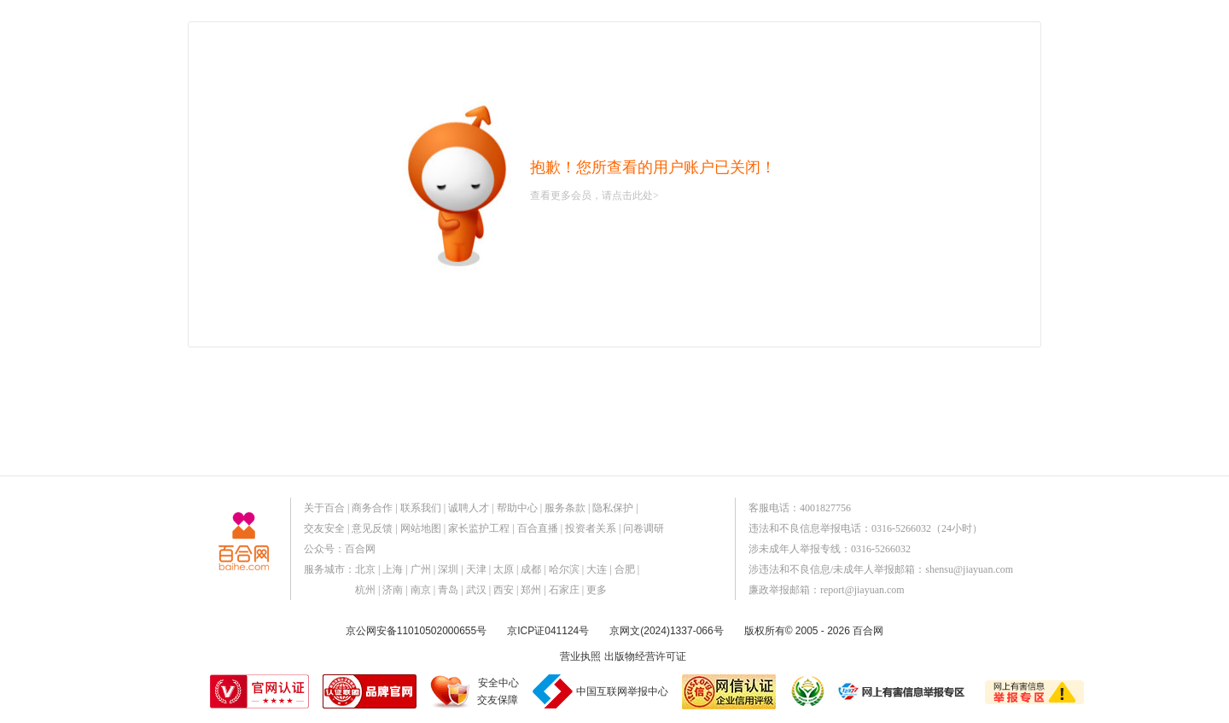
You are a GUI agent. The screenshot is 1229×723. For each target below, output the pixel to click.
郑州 (531, 590)
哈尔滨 (564, 569)
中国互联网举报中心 (622, 691)
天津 (476, 569)
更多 (596, 590)
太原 (503, 569)
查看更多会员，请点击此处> (594, 195)
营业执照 (580, 656)
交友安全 (324, 528)
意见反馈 (372, 528)
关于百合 (324, 508)
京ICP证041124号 (548, 631)
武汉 (476, 590)
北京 (365, 569)
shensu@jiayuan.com (969, 569)
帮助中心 (517, 508)
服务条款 (565, 508)
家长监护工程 (479, 528)
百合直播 (537, 528)
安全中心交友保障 (498, 691)
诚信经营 (806, 691)
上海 (392, 569)
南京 (421, 590)
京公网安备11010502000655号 (416, 631)
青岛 (448, 590)
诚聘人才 (468, 508)
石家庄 (564, 590)
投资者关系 (590, 528)
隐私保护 (612, 508)
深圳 (448, 569)
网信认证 (729, 691)
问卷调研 (643, 528)
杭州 (365, 590)
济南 (392, 590)
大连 (596, 569)
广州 (421, 569)
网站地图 (420, 528)
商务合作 (372, 508)
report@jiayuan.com (862, 590)
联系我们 (420, 508)
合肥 (624, 569)
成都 (531, 569)
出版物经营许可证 (645, 656)
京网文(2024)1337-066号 (666, 631)
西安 (503, 590)
